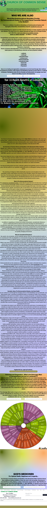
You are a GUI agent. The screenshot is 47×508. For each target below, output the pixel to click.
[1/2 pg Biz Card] (43, 10)
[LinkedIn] (46, 8)
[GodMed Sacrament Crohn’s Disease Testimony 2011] (12, 487)
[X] (44, 8)
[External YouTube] (23, 123)
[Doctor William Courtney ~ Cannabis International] (31, 76)
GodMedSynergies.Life (36, 26)
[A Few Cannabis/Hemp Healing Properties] (13, 399)
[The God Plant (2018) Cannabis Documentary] (15, 76)
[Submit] (45, 495)
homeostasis (28, 189)
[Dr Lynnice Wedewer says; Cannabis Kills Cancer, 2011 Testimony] (34, 487)
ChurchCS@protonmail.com (14, 497)
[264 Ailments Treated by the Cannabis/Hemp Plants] (33, 399)
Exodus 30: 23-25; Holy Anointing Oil (17, 140)
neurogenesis (9, 226)
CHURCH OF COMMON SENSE (26, 2)
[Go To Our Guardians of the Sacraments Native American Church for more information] (23, 371)
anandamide (37, 264)
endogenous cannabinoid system (10, 182)
